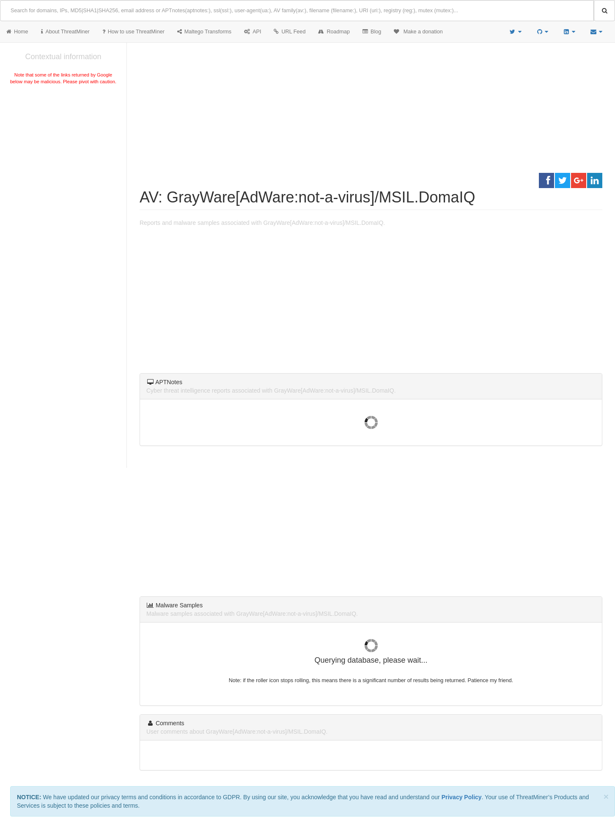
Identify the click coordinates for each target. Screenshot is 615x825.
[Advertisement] (63, 149)
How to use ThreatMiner (133, 32)
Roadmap (334, 32)
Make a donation (418, 32)
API (252, 32)
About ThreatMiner (65, 32)
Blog (371, 32)
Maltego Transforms (204, 32)
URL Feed (289, 32)
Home (17, 32)
